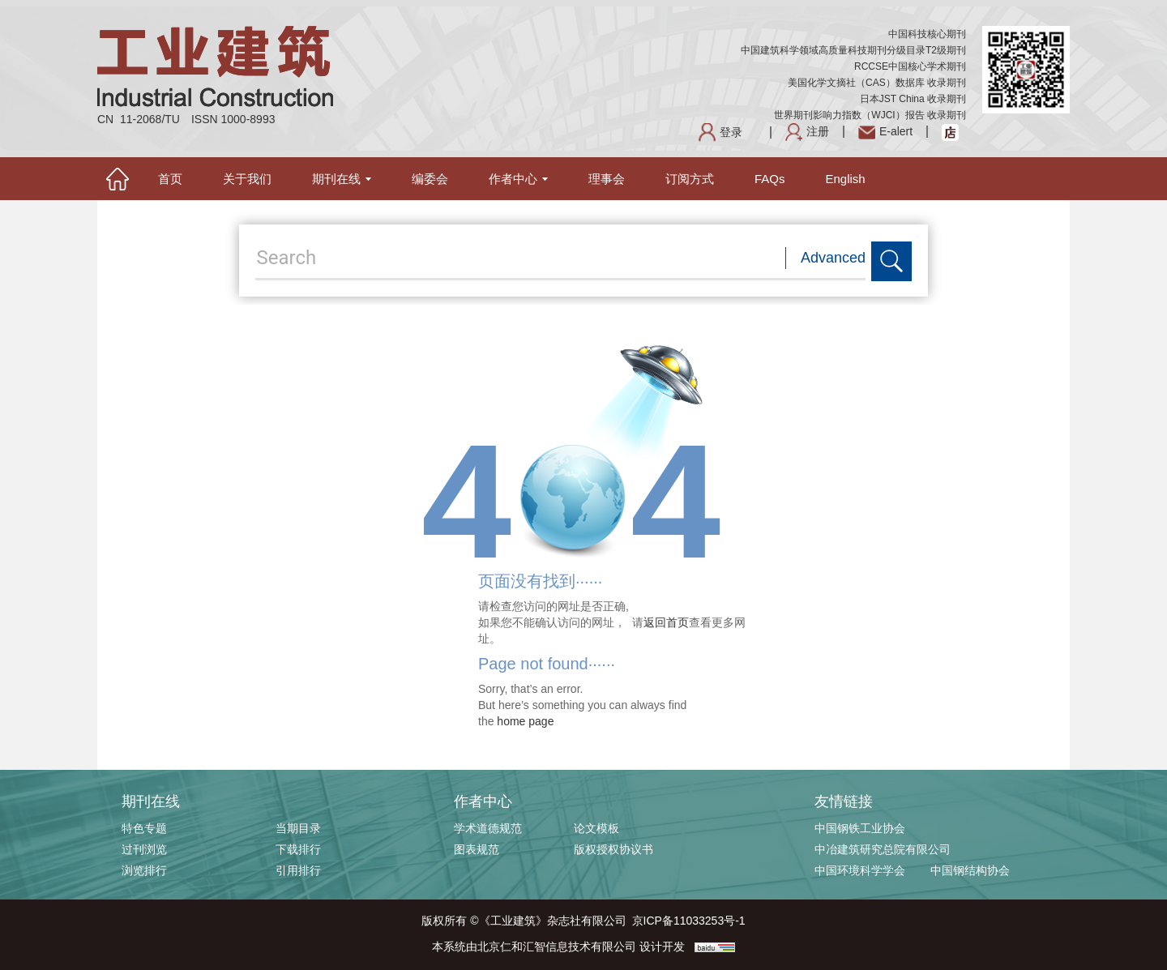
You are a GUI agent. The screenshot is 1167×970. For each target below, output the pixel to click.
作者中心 (518, 179)
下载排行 (298, 849)
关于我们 (247, 179)
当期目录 (298, 828)
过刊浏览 (144, 849)
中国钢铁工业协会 (859, 828)
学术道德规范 (488, 828)
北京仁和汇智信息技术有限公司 (556, 946)
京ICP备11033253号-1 (689, 920)
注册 (807, 131)
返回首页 (666, 622)
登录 (720, 132)
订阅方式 (689, 179)
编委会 (430, 179)
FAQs (769, 179)
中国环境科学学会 (859, 870)
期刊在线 (341, 179)
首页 (170, 179)
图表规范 (476, 849)
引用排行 (298, 870)
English (846, 179)
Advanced (833, 258)
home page (525, 721)
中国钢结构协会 (970, 870)
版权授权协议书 (613, 849)
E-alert (885, 131)
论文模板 (596, 828)
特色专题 (144, 828)
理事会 (606, 179)
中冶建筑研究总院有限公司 (882, 849)
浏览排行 (144, 870)
